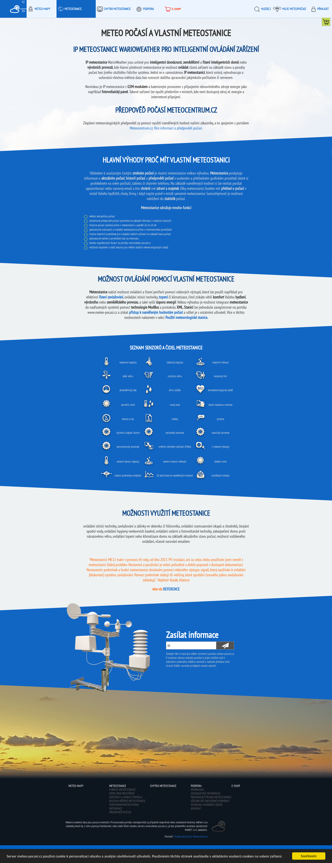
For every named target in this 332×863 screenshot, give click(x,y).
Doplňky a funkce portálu (125, 797)
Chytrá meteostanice (113, 9)
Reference (115, 808)
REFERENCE (171, 589)
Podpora (144, 9)
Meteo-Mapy (38, 9)
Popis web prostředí (121, 793)
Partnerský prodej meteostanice (211, 797)
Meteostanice (69, 9)
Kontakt (196, 808)
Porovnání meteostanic (124, 805)
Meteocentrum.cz (141, 128)
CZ (23, 2)
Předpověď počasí (120, 812)
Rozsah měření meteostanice (127, 801)
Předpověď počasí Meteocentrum (190, 836)
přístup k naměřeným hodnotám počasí (156, 312)
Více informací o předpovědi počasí (178, 128)
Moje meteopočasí (289, 9)
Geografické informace (205, 793)
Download (197, 790)
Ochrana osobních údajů (206, 805)
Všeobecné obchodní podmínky (210, 801)
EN (23, 11)
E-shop (172, 9)
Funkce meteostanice (122, 790)
